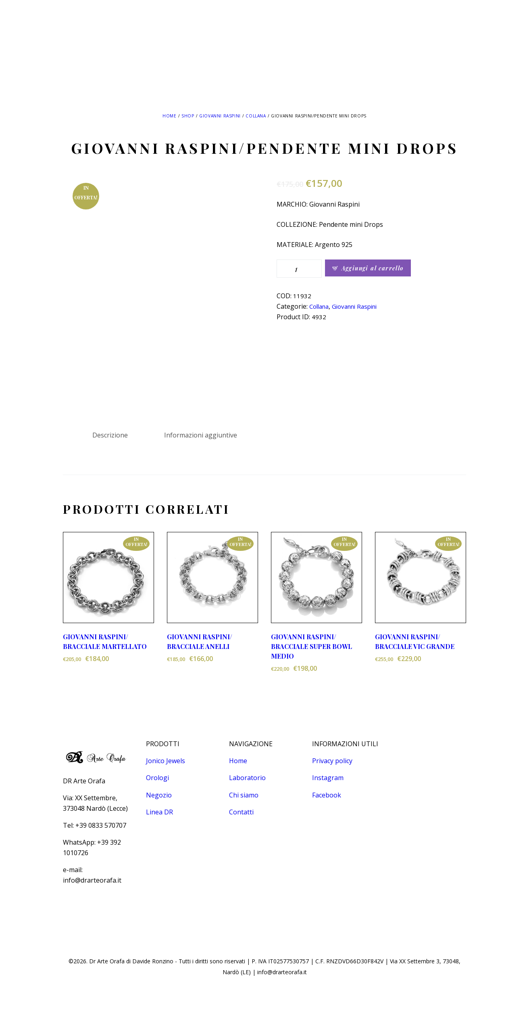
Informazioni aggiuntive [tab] (200, 435)
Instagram (328, 777)
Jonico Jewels (165, 760)
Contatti (241, 812)
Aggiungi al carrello (373, 268)
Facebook (326, 795)
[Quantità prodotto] (299, 268)
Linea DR (159, 812)
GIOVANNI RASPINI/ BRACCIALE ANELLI (199, 641)
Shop (187, 116)
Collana (256, 116)
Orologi (157, 777)
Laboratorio (247, 777)
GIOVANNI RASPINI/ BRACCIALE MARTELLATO (105, 641)
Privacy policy (332, 760)
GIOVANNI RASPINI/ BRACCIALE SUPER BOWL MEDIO (311, 646)
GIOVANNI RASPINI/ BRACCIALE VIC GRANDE (414, 641)
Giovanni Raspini (220, 116)
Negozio (159, 795)
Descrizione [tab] (110, 435)
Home (169, 116)
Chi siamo (243, 795)
